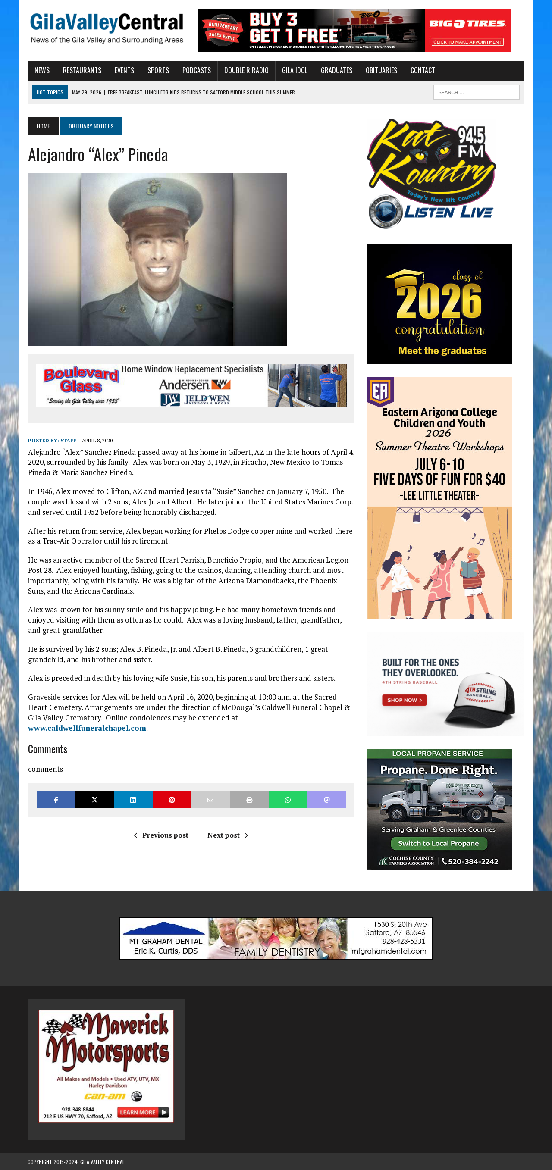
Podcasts (196, 70)
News (41, 70)
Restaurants (82, 70)
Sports (158, 70)
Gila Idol (294, 70)
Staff (68, 441)
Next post (227, 835)
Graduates (336, 70)
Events (124, 70)
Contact (422, 70)
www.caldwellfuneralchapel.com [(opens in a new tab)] (87, 728)
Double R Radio (246, 70)
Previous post (161, 835)
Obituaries (381, 70)
